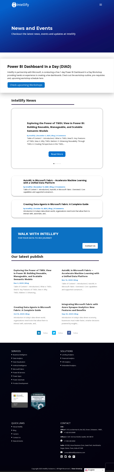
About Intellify (17, 427)
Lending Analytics (68, 355)
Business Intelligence (20, 355)
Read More (57, 157)
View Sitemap (77, 469)
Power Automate (18, 380)
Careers (15, 434)
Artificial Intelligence (20, 366)
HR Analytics (66, 362)
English (90, 470)
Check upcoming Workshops (26, 85)
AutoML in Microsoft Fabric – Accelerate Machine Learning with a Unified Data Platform (55, 183)
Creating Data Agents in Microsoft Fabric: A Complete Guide (55, 205)
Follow (45, 333)
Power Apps (17, 376)
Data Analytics (18, 358)
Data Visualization (19, 362)
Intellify (32, 139)
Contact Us (90, 246)
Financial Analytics (68, 358)
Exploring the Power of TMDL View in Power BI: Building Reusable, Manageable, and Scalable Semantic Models (56, 130)
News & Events (18, 441)
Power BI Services (19, 373)
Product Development (20, 383)
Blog (53, 139)
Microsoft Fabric (18, 369)
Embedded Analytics (69, 366)
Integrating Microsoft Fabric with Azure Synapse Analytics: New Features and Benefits (80, 307)
